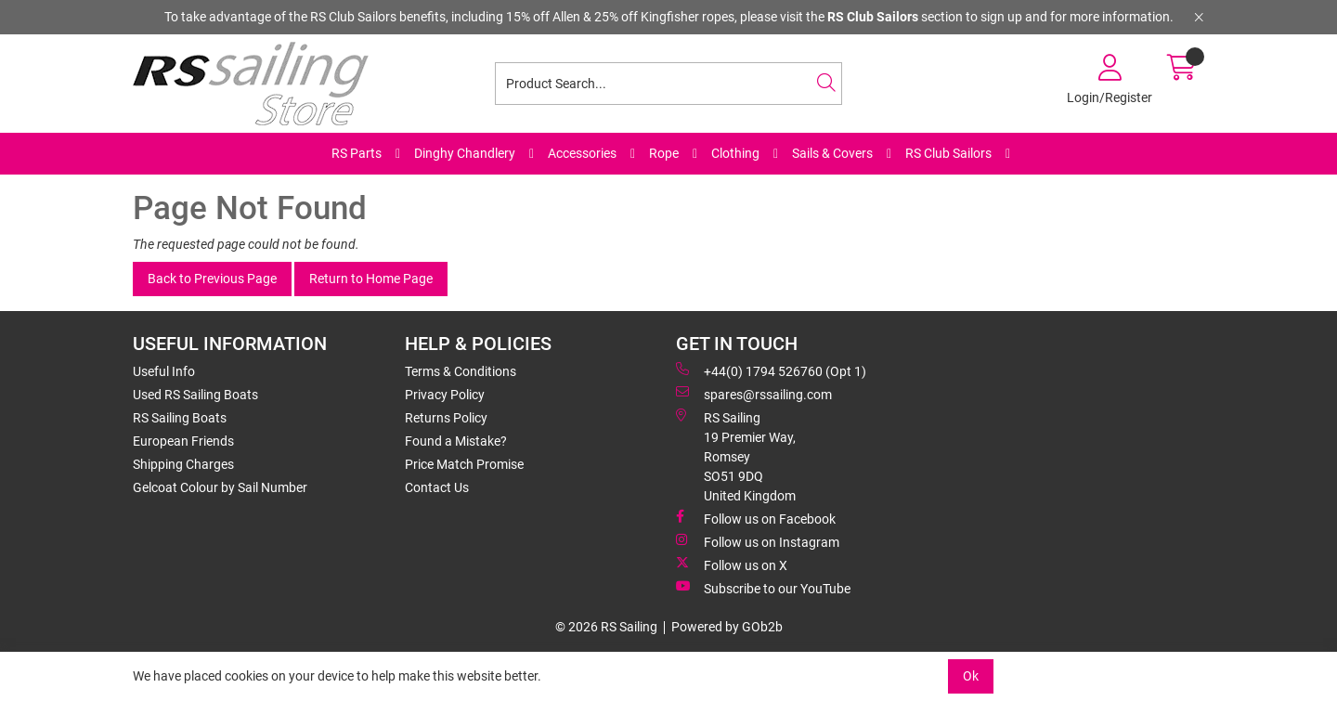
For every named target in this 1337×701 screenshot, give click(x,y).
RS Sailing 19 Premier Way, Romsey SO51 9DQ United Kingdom (736, 456)
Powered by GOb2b (727, 626)
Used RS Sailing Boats (195, 394)
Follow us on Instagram (757, 541)
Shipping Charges (183, 464)
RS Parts (356, 153)
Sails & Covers (832, 153)
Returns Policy (446, 417)
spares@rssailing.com (754, 393)
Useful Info (164, 371)
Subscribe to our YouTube (763, 587)
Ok (971, 676)
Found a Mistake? (456, 441)
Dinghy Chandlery (464, 153)
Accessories (582, 153)
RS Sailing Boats (180, 417)
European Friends (183, 441)
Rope (664, 153)
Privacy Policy (445, 394)
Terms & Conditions (460, 371)
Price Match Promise (464, 464)
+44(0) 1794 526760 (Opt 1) (771, 370)
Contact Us (437, 487)
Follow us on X (731, 564)
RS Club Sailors (948, 153)
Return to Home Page (371, 278)
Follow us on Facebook (756, 518)
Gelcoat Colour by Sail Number (220, 487)
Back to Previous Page (212, 278)
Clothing (735, 153)
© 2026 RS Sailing (606, 626)
